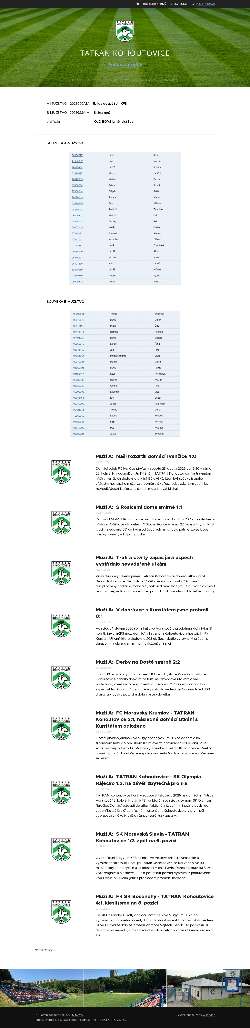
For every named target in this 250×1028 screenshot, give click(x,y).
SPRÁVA (77, 1015)
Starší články (44, 950)
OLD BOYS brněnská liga (113, 121)
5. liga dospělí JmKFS (110, 103)
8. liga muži (102, 112)
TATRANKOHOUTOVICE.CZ (109, 1020)
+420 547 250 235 (205, 3)
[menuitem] (77, 80)
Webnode (209, 1015)
